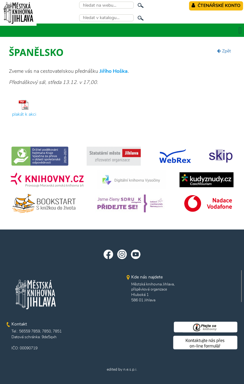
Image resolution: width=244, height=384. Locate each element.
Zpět (224, 51)
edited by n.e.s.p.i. (122, 369)
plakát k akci (24, 114)
